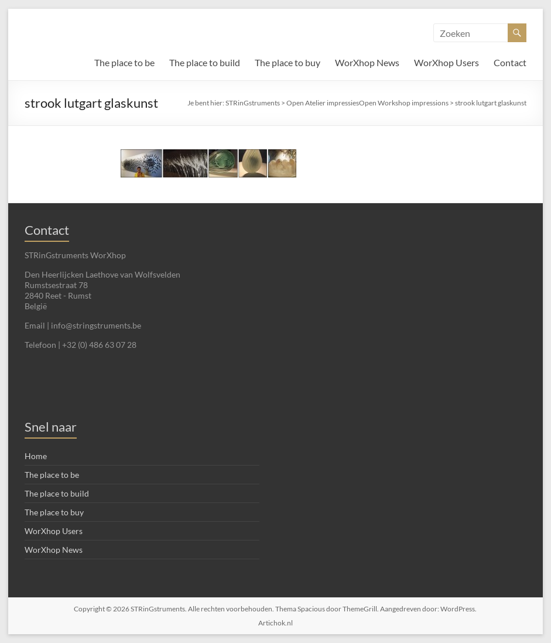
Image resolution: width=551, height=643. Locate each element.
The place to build (204, 62)
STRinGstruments (252, 102)
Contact (510, 62)
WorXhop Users (446, 62)
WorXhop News (367, 62)
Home (36, 456)
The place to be (124, 62)
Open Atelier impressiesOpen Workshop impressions (367, 102)
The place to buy (287, 62)
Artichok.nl (275, 622)
